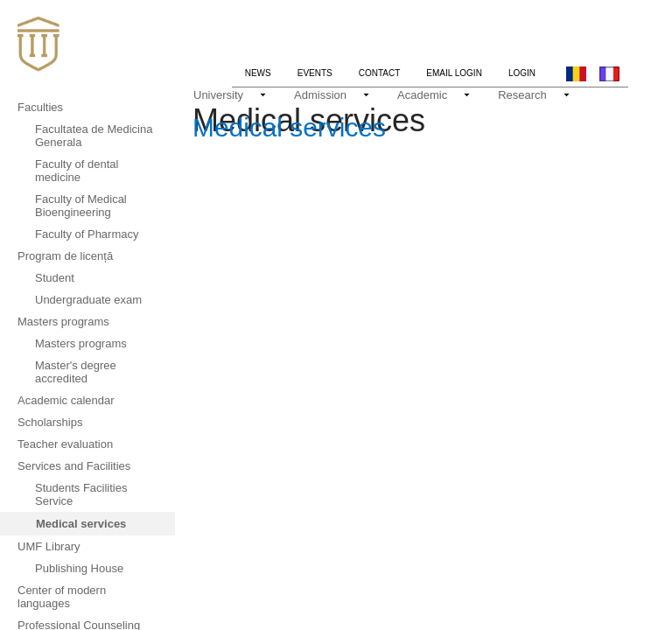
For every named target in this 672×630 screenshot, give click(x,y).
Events (315, 73)
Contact (380, 73)
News (264, 71)
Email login (454, 73)
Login (522, 73)
